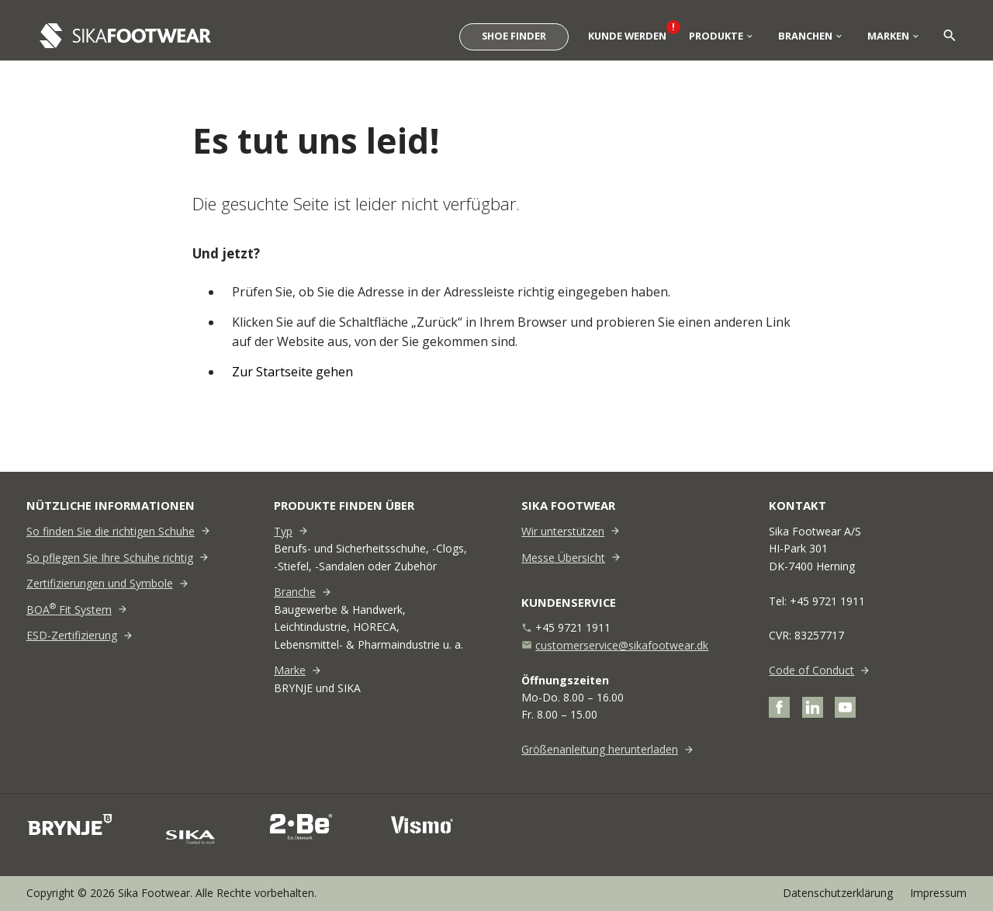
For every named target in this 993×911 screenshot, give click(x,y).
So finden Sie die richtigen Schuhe (110, 531)
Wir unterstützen (562, 531)
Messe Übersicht (563, 557)
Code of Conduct (811, 670)
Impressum (938, 892)
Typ (283, 531)
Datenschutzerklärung (838, 892)
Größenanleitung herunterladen (599, 749)
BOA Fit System (69, 609)
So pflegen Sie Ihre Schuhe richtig (109, 557)
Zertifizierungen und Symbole (99, 583)
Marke (290, 670)
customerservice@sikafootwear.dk (621, 645)
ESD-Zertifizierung (71, 635)
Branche (295, 591)
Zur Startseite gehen (292, 371)
